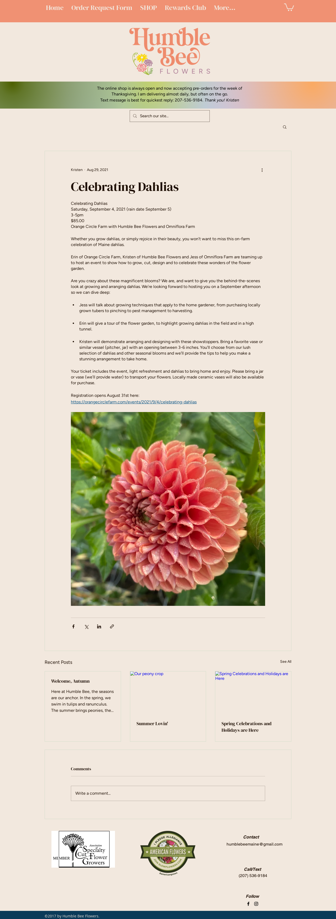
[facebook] (248, 903)
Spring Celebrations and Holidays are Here (246, 726)
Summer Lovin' (152, 723)
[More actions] (262, 170)
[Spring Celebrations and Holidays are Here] (253, 692)
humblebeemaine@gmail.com (254, 844)
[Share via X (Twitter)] (86, 626)
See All (285, 661)
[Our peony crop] (168, 692)
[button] (289, 7)
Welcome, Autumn (70, 681)
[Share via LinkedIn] (99, 626)
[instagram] (256, 903)
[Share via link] (111, 626)
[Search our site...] (169, 116)
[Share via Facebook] (73, 626)
